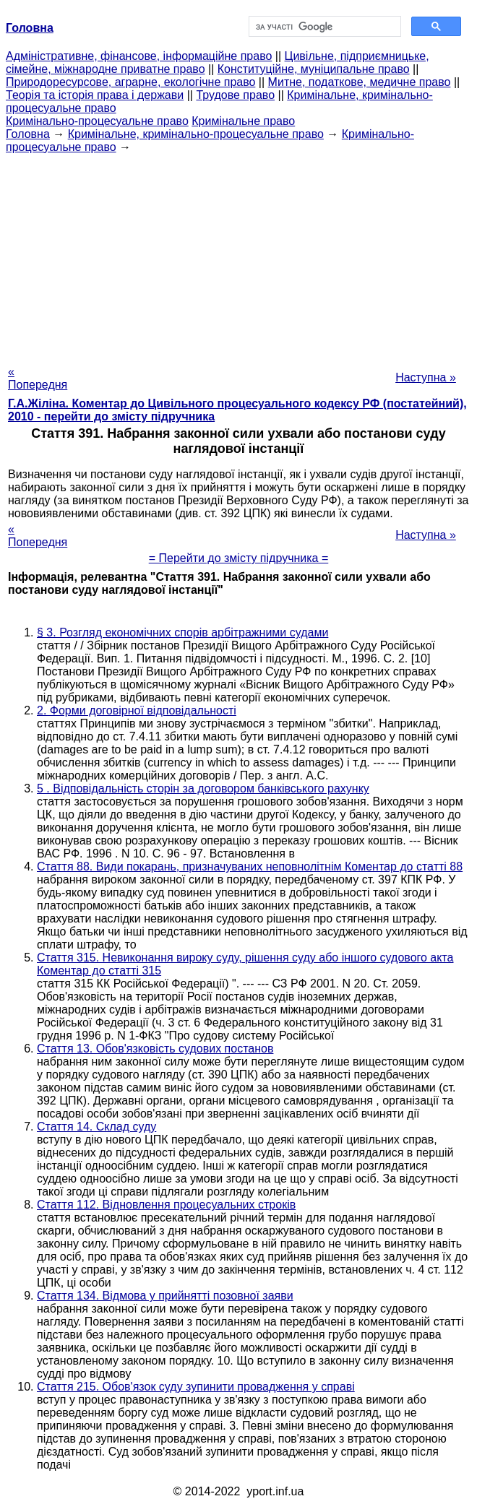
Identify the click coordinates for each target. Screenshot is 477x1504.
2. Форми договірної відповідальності (136, 710)
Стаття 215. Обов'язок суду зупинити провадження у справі (196, 1386)
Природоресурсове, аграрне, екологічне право (130, 82)
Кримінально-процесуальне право (97, 121)
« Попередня (37, 378)
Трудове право (235, 95)
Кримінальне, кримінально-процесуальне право (196, 134)
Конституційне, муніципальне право (314, 69)
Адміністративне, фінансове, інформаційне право (139, 56)
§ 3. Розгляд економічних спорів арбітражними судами (182, 632)
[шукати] (323, 26)
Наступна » (425, 377)
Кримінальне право (243, 121)
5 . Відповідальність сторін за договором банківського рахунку (203, 788)
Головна (28, 134)
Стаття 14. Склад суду (96, 1126)
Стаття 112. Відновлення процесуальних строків (166, 1204)
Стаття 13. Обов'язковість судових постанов (155, 1048)
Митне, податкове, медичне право (359, 82)
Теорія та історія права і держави (95, 95)
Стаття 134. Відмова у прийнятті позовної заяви (165, 1295)
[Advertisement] (238, 255)
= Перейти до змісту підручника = (239, 558)
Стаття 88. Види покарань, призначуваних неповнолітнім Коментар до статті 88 (250, 866)
